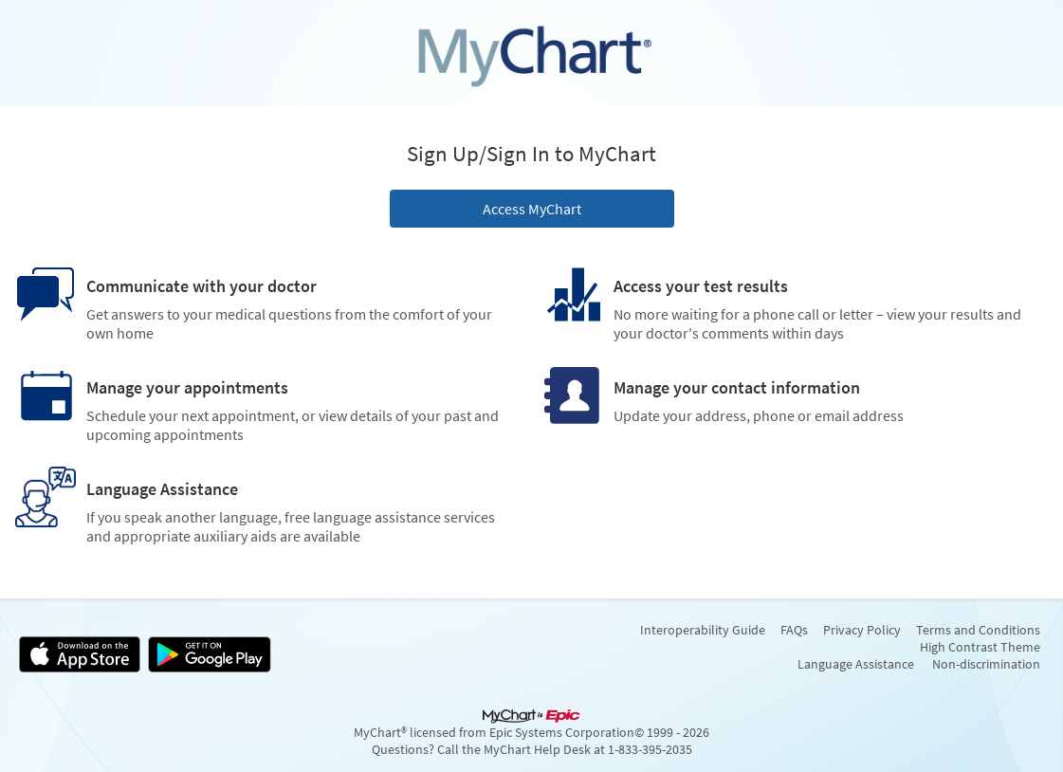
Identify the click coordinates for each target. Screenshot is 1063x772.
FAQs (794, 629)
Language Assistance (855, 663)
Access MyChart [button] (532, 208)
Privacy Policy (862, 629)
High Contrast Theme (980, 646)
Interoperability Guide (702, 629)
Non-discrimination (986, 663)
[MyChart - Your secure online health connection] (532, 53)
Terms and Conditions (978, 629)
